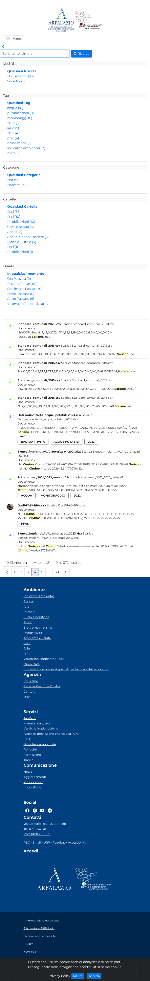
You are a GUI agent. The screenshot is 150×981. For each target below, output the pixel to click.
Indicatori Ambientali (39, 596)
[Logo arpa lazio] (61, 20)
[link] (3, 46)
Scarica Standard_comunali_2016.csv (87, 397)
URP (27, 697)
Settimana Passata (24, 289)
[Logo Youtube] (42, 810)
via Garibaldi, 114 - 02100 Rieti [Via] (45, 824)
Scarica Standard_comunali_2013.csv (86, 345)
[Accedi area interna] (31, 852)
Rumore (30, 612)
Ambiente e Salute (37, 638)
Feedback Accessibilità (69, 842)
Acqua (14, 232)
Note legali (30, 951)
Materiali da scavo (37, 723)
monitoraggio (53, 495)
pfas (25, 523)
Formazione (32, 755)
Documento (20, 76)
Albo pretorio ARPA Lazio (39, 928)
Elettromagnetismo (38, 627)
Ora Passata (19, 279)
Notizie (15, 180)
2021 (13, 133)
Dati (14, 212)
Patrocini (30, 749)
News (28, 771)
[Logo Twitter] (35, 810)
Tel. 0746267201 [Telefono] (35, 829)
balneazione (19, 143)
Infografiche (32, 787)
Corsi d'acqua (20, 227)
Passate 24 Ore (21, 284)
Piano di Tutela (21, 242)
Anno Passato (20, 299)
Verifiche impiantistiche (41, 728)
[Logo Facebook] (27, 810)
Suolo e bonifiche (36, 617)
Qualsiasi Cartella (22, 207)
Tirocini (29, 760)
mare (13, 153)
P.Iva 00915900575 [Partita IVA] (37, 834)
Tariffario (30, 718)
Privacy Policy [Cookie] (59, 976)
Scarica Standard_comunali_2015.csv (86, 380)
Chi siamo (31, 681)
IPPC (27, 643)
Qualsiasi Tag (18, 103)
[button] (13, 38)
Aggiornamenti (35, 777)
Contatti (30, 691)
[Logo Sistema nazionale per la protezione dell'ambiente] (88, 20)
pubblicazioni (20, 113)
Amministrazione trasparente (42, 920)
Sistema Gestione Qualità (42, 686)
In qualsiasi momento (25, 274)
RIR (26, 653)
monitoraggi (19, 118)
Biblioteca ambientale (40, 744)
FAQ (27, 739)
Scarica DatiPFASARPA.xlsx (66, 505)
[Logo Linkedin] (49, 810)
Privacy (28, 943)
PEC (27, 842)
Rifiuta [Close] (78, 976)
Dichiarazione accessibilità (40, 936)
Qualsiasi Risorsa (22, 71)
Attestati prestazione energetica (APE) (52, 734)
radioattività (33, 441)
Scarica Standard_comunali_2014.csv (87, 363)
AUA (27, 648)
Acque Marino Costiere (28, 237)
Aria (26, 606)
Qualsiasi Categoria (24, 175)
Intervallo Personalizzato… (27, 304)
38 (58, 573)
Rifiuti (28, 622)
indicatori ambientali (26, 148)
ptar (13, 138)
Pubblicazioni (21, 222)
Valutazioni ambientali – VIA (44, 659)
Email (37, 842)
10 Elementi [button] (18, 564)
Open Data (32, 664)
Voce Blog (17, 81)
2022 (13, 123)
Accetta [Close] (95, 976)
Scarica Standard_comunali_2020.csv (88, 324)
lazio (13, 128)
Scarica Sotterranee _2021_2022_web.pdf (94, 477)
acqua (15, 108)
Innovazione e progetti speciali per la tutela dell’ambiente (66, 669)
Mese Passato (20, 294)
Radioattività (33, 633)
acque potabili (66, 441)
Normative (17, 185)
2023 (91, 441)
